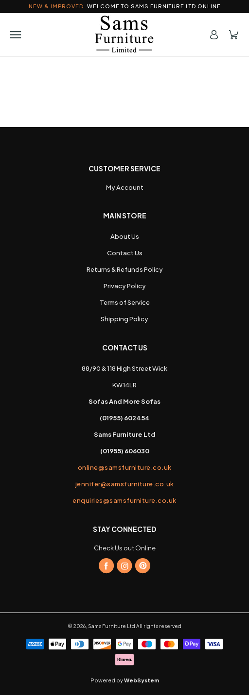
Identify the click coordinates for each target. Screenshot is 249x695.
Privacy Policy (125, 286)
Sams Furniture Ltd (111, 626)
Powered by (124, 680)
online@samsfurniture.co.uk (125, 467)
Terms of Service (125, 302)
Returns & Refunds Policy (125, 269)
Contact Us (124, 253)
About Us (124, 236)
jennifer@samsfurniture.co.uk (124, 484)
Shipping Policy (124, 319)
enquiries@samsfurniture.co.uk (124, 500)
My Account (124, 187)
